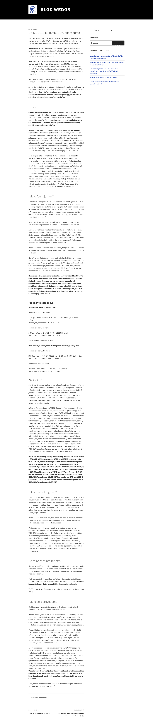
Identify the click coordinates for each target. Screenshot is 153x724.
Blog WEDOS (55, 9)
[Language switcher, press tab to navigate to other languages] (101, 30)
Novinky (34, 698)
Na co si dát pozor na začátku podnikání (103, 77)
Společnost (44, 698)
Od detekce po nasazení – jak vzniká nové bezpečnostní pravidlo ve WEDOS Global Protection (104, 71)
